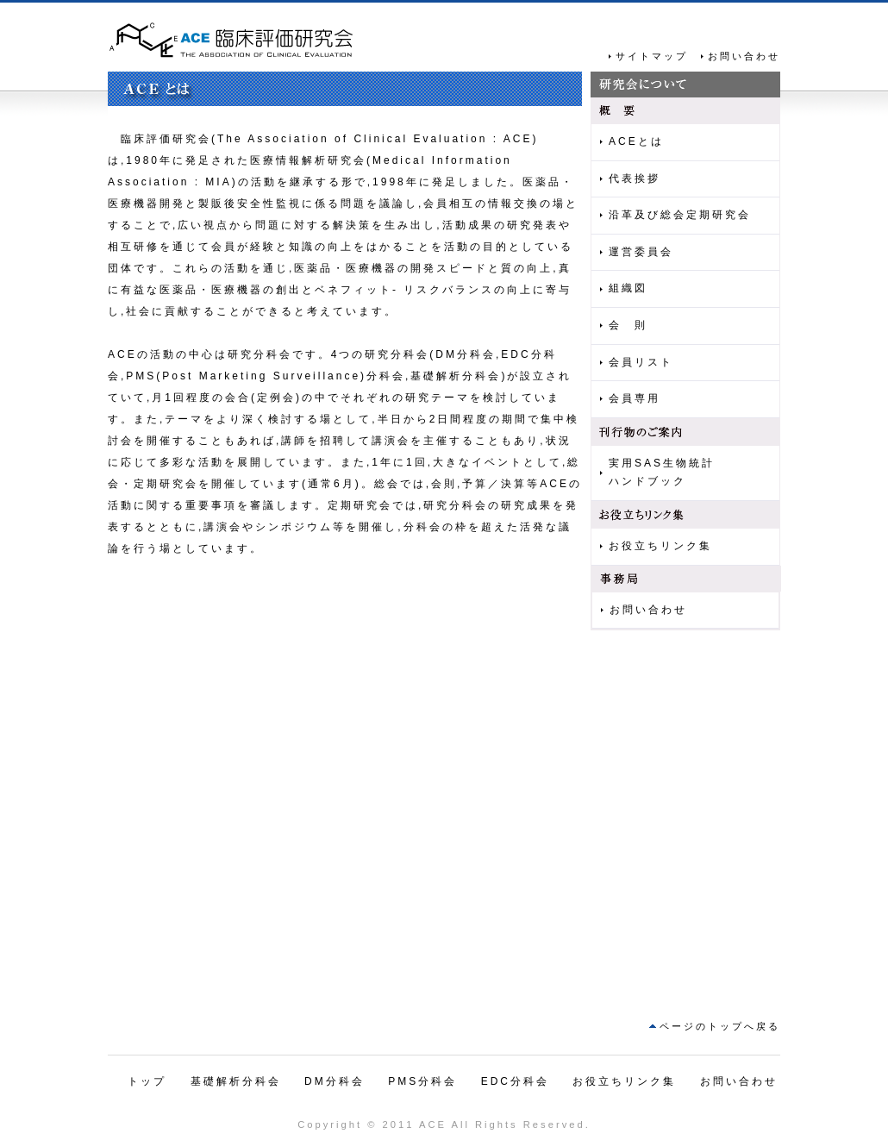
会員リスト (641, 362)
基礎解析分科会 (236, 1081)
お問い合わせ (744, 56)
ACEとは (636, 141)
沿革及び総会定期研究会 (680, 215)
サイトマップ (652, 56)
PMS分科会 (422, 1081)
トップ (147, 1081)
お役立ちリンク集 (660, 546)
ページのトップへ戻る (720, 1026)
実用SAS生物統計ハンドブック (662, 472)
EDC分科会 (515, 1081)
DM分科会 (334, 1081)
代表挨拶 (634, 178)
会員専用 (634, 398)
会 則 (628, 325)
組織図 (628, 288)
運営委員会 (641, 252)
